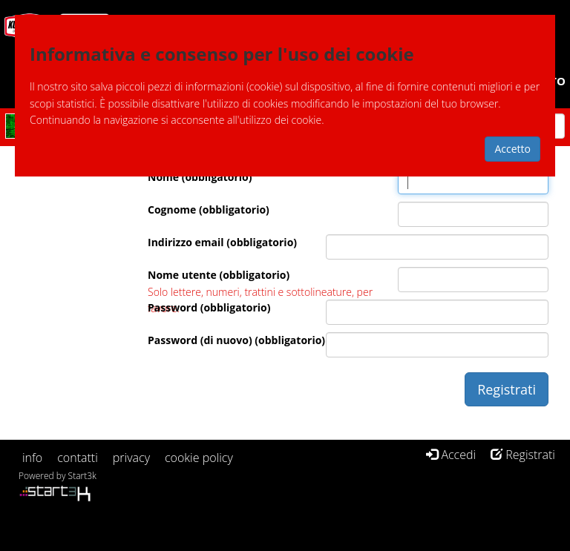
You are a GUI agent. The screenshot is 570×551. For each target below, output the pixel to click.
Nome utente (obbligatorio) (218, 275)
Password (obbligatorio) (209, 307)
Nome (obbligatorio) (200, 177)
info (32, 457)
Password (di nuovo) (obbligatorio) (236, 340)
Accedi (451, 454)
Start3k (82, 475)
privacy (131, 457)
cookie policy (199, 457)
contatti (77, 457)
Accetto (512, 149)
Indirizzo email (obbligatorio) (222, 242)
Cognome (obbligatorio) (208, 209)
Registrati (523, 454)
